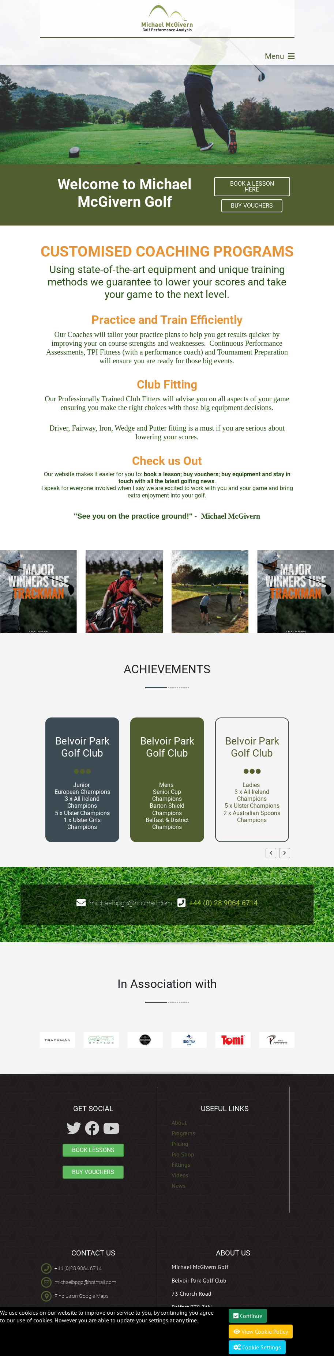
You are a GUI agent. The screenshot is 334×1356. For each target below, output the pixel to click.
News (178, 1185)
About (179, 1122)
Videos (180, 1175)
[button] (271, 853)
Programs (183, 1133)
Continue (247, 1315)
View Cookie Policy (260, 1331)
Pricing (180, 1143)
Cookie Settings (257, 1347)
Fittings (181, 1164)
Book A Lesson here (252, 186)
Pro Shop (183, 1154)
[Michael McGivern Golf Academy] (167, 18)
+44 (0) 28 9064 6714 (223, 903)
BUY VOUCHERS (252, 205)
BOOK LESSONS (93, 1150)
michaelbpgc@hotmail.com (131, 903)
